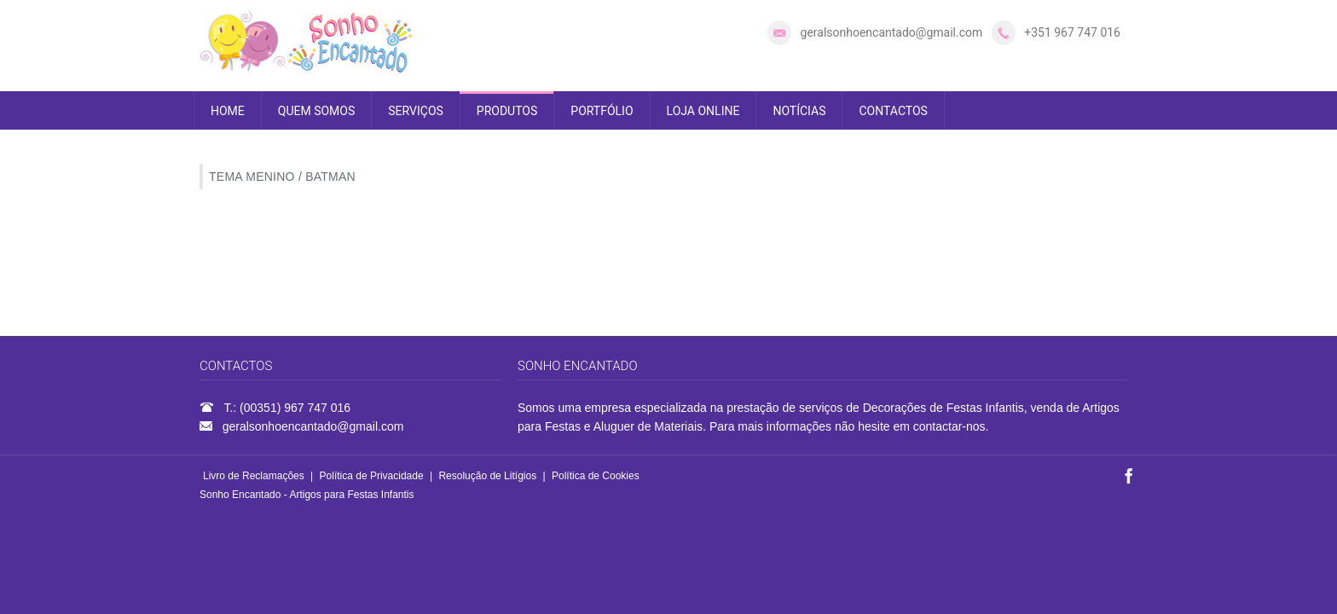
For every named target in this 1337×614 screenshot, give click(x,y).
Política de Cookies (596, 476)
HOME (228, 111)
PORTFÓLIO (601, 111)
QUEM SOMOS (316, 111)
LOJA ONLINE (703, 111)
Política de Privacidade (372, 476)
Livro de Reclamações (253, 476)
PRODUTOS (507, 111)
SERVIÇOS (415, 111)
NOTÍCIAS (799, 111)
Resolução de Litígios (487, 476)
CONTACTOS (893, 111)
